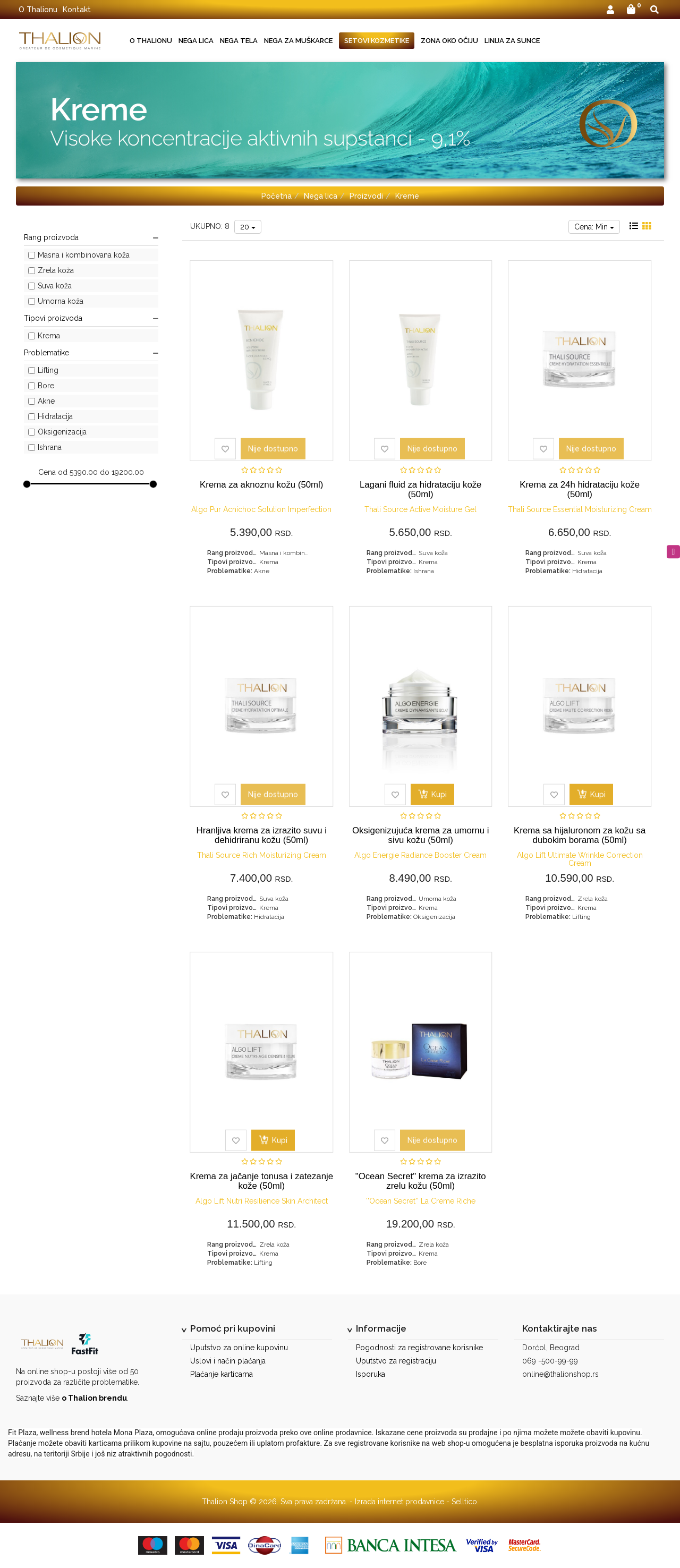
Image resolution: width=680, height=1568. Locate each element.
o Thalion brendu (94, 1398)
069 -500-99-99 (550, 1361)
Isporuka (370, 1374)
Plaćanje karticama (221, 1374)
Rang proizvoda (91, 237)
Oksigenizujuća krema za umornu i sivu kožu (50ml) (420, 835)
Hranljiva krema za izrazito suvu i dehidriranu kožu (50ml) (262, 835)
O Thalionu (38, 9)
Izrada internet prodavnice (399, 1501)
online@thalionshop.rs (560, 1374)
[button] (610, 10)
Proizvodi (366, 196)
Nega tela (239, 41)
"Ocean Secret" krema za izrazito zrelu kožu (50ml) (420, 1181)
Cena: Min (594, 227)
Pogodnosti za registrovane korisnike (419, 1347)
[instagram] (673, 551)
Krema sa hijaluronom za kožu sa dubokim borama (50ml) (579, 835)
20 (248, 227)
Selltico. (465, 1501)
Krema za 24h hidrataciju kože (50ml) (580, 489)
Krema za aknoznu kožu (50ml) (261, 485)
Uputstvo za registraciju (396, 1361)
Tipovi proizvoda (91, 318)
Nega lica (196, 41)
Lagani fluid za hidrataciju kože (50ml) (421, 489)
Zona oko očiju (449, 41)
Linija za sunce (512, 41)
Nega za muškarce (298, 41)
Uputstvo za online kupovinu (239, 1347)
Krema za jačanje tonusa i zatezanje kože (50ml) (261, 1181)
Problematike (91, 352)
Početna (276, 196)
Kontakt (77, 9)
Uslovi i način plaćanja (228, 1361)
